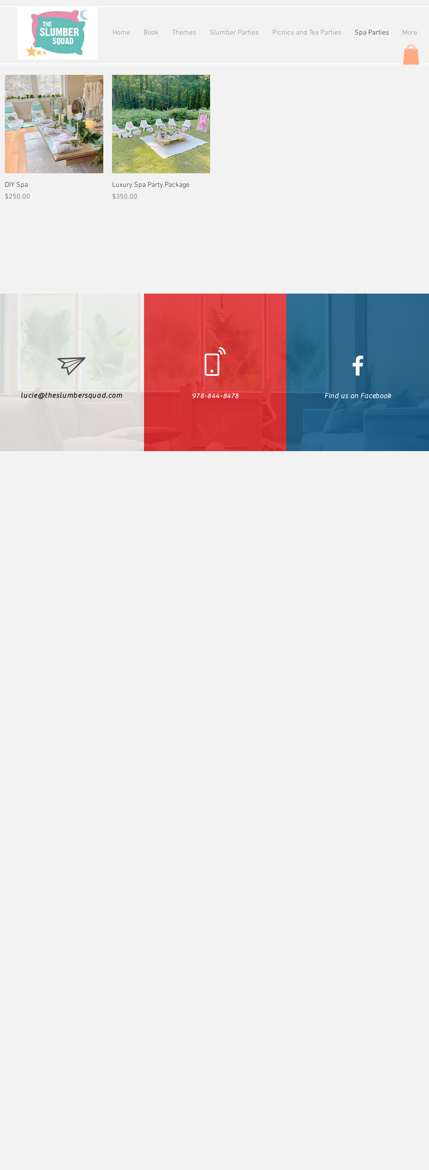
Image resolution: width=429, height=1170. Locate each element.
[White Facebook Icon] (358, 365)
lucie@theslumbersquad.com (72, 395)
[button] (411, 54)
